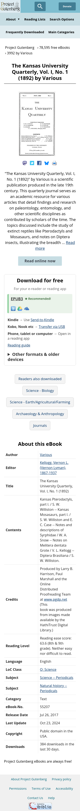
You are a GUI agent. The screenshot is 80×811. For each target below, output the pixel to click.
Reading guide (19, 345)
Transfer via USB (52, 326)
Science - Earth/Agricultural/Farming (40, 402)
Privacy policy (61, 779)
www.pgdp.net (55, 599)
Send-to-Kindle (42, 319)
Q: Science (48, 669)
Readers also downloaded (39, 378)
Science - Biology (40, 390)
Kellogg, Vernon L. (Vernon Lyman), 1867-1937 (54, 467)
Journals (40, 425)
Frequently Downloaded (25, 32)
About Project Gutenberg (29, 779)
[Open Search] (40, 6)
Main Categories (61, 32)
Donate (67, 6)
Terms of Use (41, 788)
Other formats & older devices (34, 357)
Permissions (18, 788)
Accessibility (64, 788)
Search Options (62, 19)
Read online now (40, 260)
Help (51, 798)
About (13, 19)
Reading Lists (34, 19)
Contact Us (35, 798)
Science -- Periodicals (56, 677)
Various (46, 454)
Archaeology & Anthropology (40, 413)
